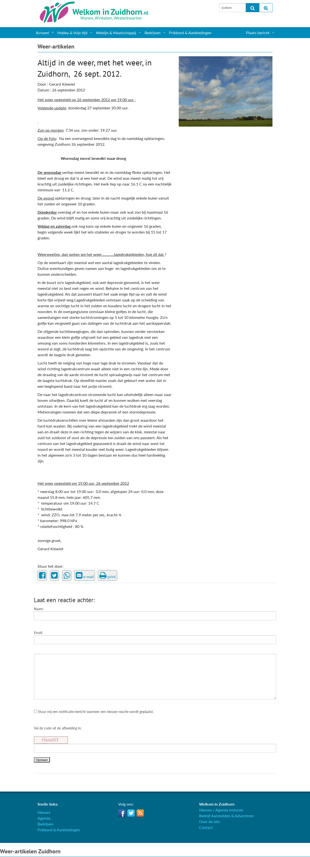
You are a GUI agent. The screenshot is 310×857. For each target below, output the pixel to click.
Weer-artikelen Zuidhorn (30, 851)
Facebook (121, 813)
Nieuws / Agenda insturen (221, 810)
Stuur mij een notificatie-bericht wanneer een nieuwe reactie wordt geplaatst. (94, 712)
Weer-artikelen (56, 46)
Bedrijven (153, 32)
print (107, 575)
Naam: (39, 609)
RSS (140, 813)
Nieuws (44, 812)
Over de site (209, 821)
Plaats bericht (258, 32)
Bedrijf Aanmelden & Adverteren (226, 815)
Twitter (131, 813)
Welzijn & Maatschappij (116, 32)
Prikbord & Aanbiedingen (190, 32)
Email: (38, 633)
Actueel (42, 32)
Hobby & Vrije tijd (72, 32)
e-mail (85, 575)
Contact (206, 827)
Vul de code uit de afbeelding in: (58, 728)
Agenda (44, 818)
